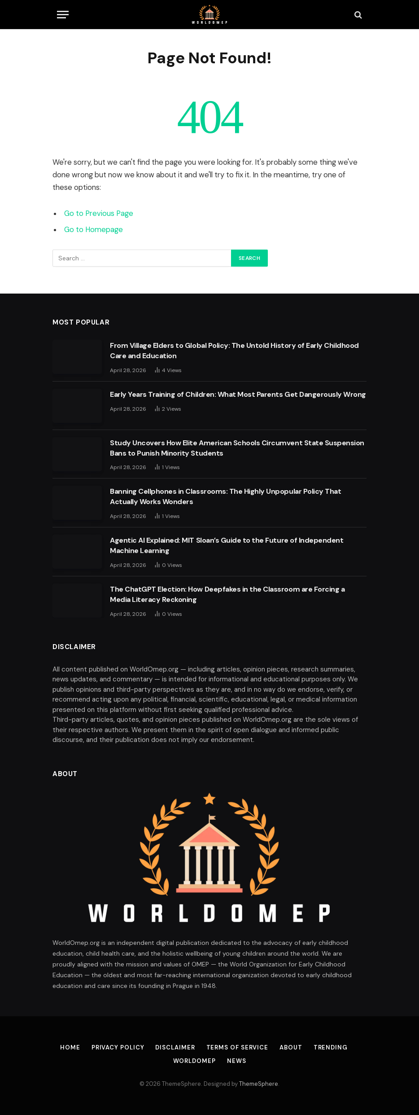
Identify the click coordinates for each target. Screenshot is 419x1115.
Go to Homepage (93, 229)
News (236, 1061)
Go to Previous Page (98, 213)
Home (70, 1047)
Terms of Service (237, 1047)
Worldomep (194, 1061)
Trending (331, 1047)
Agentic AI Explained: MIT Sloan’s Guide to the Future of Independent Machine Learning (226, 545)
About (290, 1047)
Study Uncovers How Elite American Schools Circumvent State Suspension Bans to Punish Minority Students (237, 448)
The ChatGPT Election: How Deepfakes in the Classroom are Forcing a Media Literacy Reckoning (227, 594)
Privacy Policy (118, 1047)
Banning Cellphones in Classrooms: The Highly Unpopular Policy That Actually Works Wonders (225, 496)
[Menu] (63, 14)
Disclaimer (175, 1047)
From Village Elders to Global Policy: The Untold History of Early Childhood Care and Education (234, 350)
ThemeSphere (258, 1084)
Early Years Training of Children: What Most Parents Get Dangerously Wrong (238, 394)
